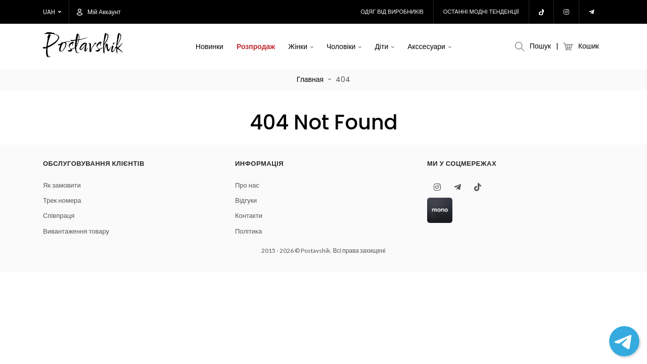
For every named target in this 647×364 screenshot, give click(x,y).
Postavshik (82, 47)
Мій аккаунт (99, 12)
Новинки (209, 46)
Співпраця (58, 215)
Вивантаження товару (76, 231)
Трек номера (62, 200)
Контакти (248, 215)
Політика (248, 231)
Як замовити (62, 185)
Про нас (247, 185)
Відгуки (246, 200)
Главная (310, 79)
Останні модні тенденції (481, 12)
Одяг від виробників (392, 12)
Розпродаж (256, 46)
